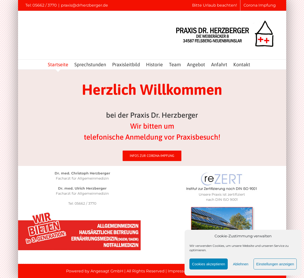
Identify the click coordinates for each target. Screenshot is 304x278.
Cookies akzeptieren (208, 264)
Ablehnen (240, 264)
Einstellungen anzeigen (275, 264)
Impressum (179, 271)
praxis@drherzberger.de (84, 5)
